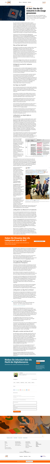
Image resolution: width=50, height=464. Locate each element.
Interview (21, 342)
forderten (34, 285)
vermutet (23, 277)
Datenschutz (26, 457)
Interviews (14, 206)
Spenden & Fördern (28, 443)
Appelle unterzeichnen (38, 445)
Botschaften (15, 310)
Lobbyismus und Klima (17, 445)
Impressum (21, 457)
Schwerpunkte (25, 2)
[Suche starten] (43, 437)
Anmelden (38, 364)
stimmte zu (32, 72)
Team (5, 445)
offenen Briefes (25, 225)
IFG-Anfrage (15, 144)
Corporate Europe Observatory (28, 35)
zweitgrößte (16, 49)
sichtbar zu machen (24, 108)
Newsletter (29, 2)
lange (14, 121)
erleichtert (29, 69)
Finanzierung (6, 446)
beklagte (20, 61)
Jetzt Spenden (27, 445)
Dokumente (29, 311)
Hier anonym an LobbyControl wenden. (39, 242)
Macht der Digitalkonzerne (18, 446)
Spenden (44, 2)
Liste (15, 121)
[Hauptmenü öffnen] (6, 2)
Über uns (20, 2)
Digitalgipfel (34, 163)
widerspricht (17, 185)
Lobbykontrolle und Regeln (18, 444)
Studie (32, 295)
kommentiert (31, 138)
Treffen (22, 121)
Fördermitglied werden (28, 444)
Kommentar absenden (17, 412)
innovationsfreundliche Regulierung (17, 183)
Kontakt (37, 446)
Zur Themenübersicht (34, 380)
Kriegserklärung (28, 260)
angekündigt (15, 354)
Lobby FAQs (6, 444)
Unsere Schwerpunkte (17, 443)
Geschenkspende (27, 446)
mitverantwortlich (20, 220)
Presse (36, 443)
